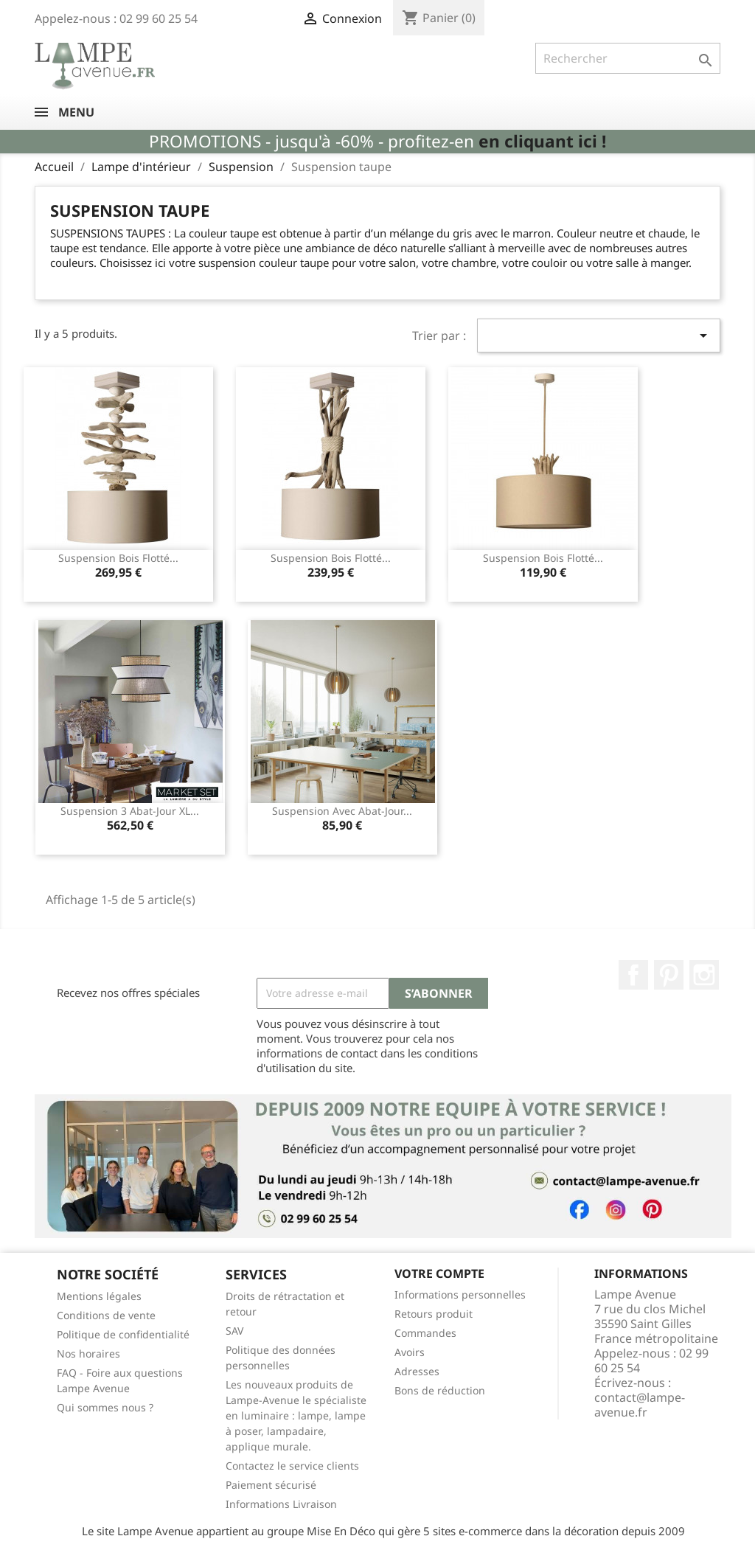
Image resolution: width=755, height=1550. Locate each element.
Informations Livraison (281, 1504)
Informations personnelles (460, 1294)
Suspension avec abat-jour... (342, 811)
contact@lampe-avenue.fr (639, 1404)
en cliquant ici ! (542, 141)
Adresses (416, 1371)
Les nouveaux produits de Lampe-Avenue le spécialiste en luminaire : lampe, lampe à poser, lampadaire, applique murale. (296, 1415)
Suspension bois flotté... (118, 558)
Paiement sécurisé (271, 1485)
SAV (234, 1331)
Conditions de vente (106, 1315)
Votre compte (439, 1273)
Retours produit (433, 1314)
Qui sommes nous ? (105, 1407)
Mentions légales (99, 1296)
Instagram (704, 975)
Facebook (633, 975)
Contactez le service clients (292, 1466)
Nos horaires (88, 1353)
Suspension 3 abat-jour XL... (129, 811)
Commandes (425, 1333)
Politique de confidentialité (123, 1334)
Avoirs (409, 1352)
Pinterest (668, 975)
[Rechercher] (627, 58)
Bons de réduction (439, 1390)
